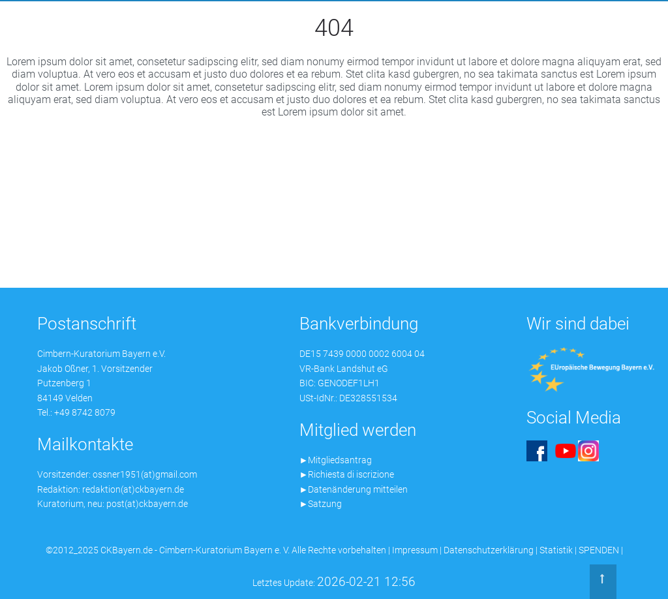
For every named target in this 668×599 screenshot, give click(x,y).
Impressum (415, 550)
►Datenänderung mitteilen (353, 489)
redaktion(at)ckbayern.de (133, 489)
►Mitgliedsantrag (335, 460)
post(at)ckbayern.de (147, 504)
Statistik (556, 550)
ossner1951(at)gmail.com (145, 474)
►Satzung (320, 504)
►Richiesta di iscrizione (347, 474)
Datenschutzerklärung (489, 550)
